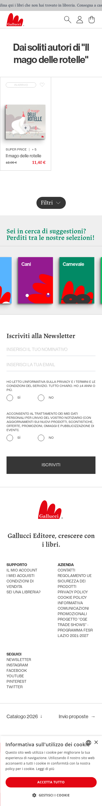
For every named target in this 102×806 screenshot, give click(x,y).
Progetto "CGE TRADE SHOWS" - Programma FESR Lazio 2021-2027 (75, 628)
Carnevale (78, 264)
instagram (17, 665)
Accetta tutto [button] (50, 782)
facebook (17, 671)
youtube (15, 676)
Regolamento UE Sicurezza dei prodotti (75, 581)
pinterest (16, 682)
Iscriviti (51, 465)
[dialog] (51, 771)
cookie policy (72, 598)
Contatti (66, 571)
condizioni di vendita (20, 584)
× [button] (96, 743)
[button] (51, 795)
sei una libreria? (24, 592)
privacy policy (73, 592)
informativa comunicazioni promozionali (73, 608)
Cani (31, 264)
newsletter (19, 660)
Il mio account (22, 571)
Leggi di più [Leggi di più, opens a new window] (45, 768)
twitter (15, 687)
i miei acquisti (21, 576)
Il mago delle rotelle (23, 155)
